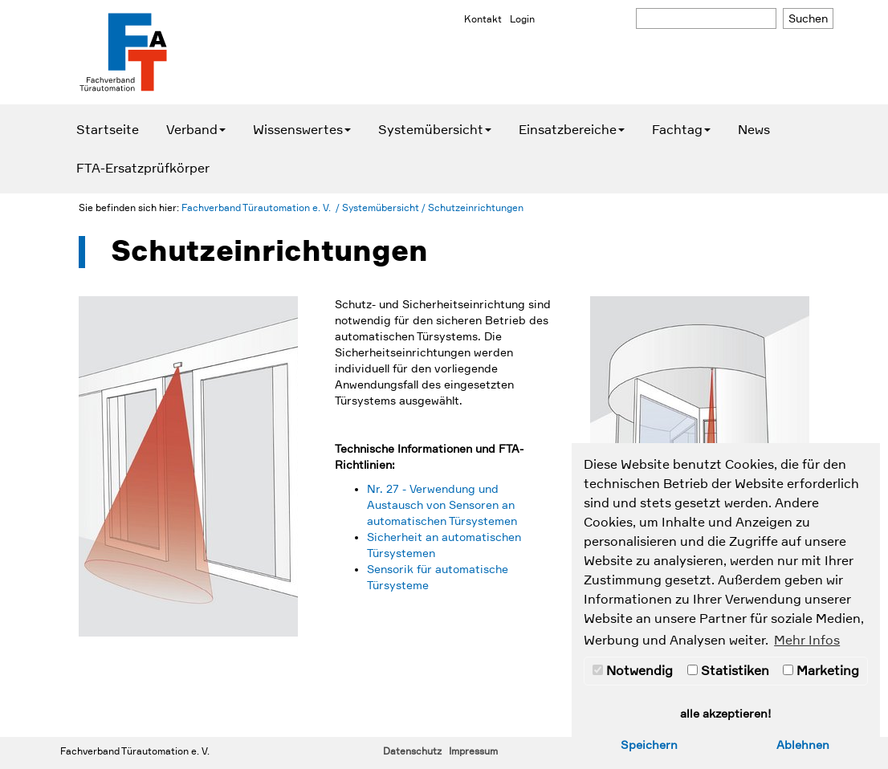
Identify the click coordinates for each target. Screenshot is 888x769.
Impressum (473, 751)
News (754, 130)
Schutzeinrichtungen (475, 208)
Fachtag (681, 130)
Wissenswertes (302, 130)
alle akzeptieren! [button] (726, 713)
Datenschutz (412, 751)
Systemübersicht (434, 130)
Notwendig (633, 671)
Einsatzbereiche (572, 130)
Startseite (107, 130)
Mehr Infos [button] (807, 640)
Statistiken (728, 671)
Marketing (821, 671)
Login (522, 19)
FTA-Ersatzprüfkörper (143, 168)
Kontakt (483, 19)
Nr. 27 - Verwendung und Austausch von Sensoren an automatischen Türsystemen (442, 504)
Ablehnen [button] (802, 744)
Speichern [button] (649, 744)
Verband (196, 130)
